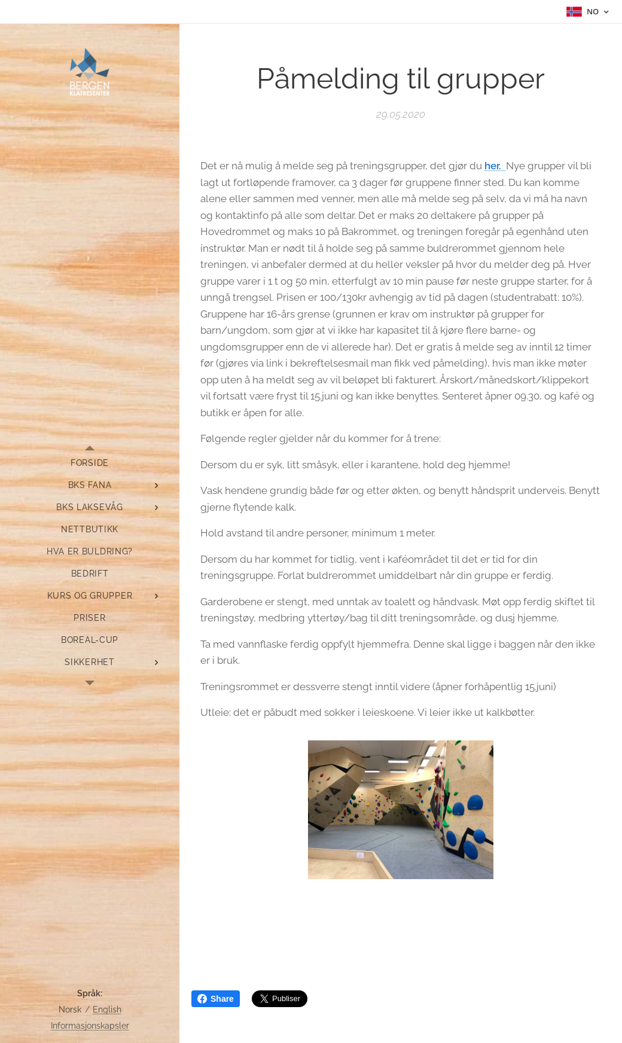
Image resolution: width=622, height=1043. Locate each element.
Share (215, 999)
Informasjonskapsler (90, 1025)
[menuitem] (90, 463)
